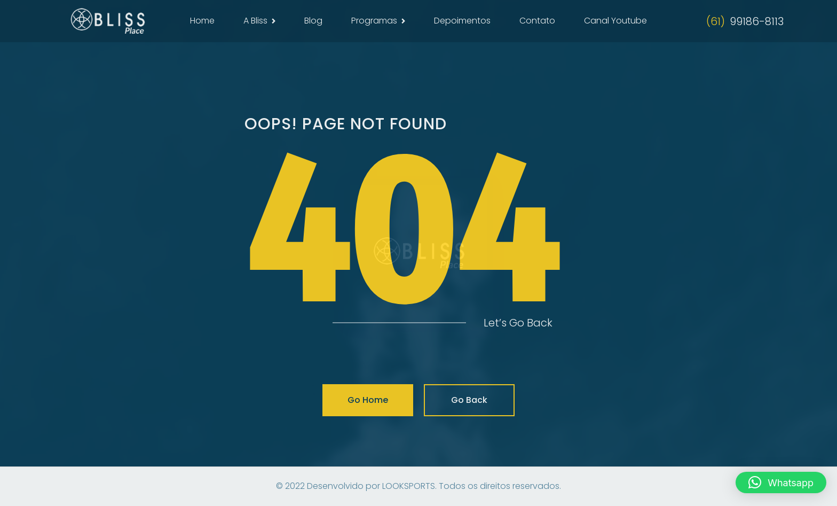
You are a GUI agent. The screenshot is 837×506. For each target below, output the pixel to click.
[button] (781, 482)
